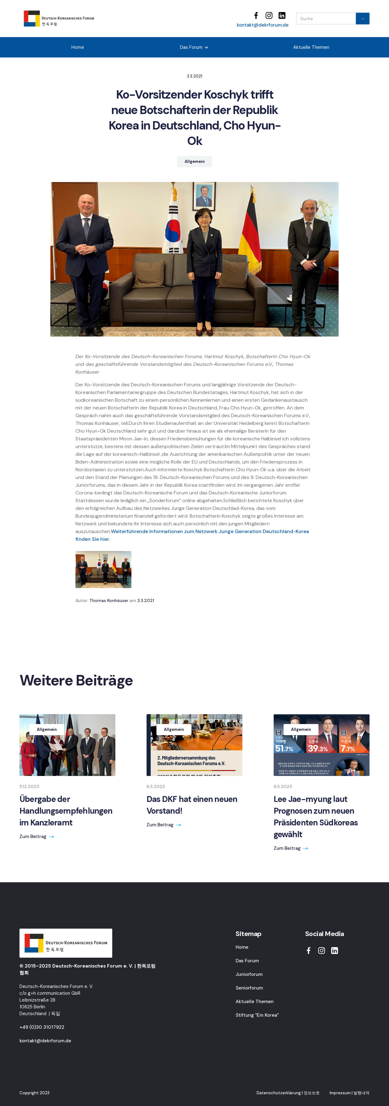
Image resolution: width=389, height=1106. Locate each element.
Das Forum (247, 961)
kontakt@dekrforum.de (263, 25)
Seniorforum (249, 988)
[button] (194, 47)
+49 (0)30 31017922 (41, 1027)
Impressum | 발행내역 (350, 1092)
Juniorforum (249, 974)
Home (77, 47)
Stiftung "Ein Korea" (257, 1015)
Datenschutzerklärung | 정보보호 (288, 1092)
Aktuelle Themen (311, 47)
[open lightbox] (103, 569)
